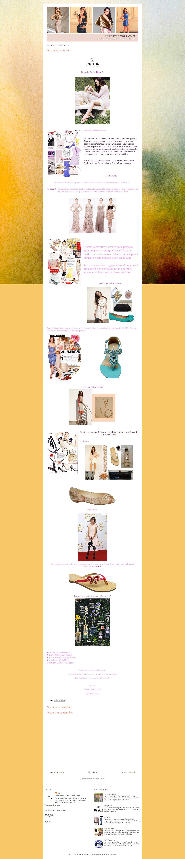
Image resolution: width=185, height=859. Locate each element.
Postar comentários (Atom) (95, 779)
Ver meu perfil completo (52, 805)
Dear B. (59, 793)
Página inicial (92, 772)
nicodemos (97, 854)
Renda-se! (107, 817)
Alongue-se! (108, 806)
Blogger (113, 854)
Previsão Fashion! (110, 829)
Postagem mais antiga (129, 772)
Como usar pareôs (110, 794)
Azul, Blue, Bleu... (109, 840)
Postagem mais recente (56, 772)
